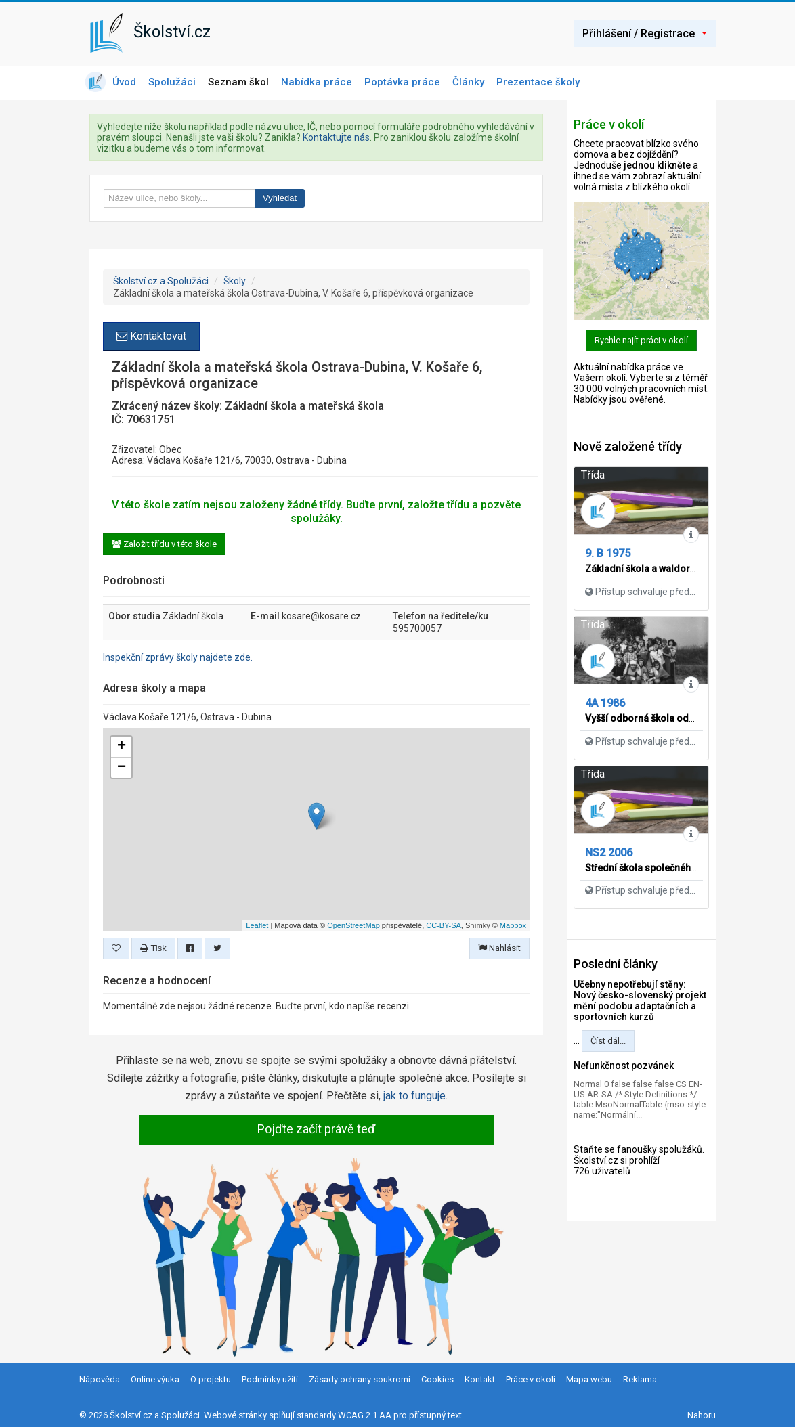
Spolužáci (172, 82)
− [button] (121, 768)
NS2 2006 (608, 852)
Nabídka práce (316, 82)
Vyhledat (280, 198)
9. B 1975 (607, 553)
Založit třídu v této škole (164, 544)
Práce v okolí (530, 1379)
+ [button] (121, 747)
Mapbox (513, 925)
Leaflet (257, 925)
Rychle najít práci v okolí (641, 340)
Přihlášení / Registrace (644, 33)
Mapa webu (589, 1379)
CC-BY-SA (443, 925)
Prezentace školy (538, 82)
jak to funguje (414, 1095)
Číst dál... (608, 1041)
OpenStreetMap (353, 925)
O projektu (210, 1379)
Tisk (153, 948)
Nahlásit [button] (499, 948)
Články (468, 82)
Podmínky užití (270, 1379)
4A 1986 (605, 703)
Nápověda (99, 1379)
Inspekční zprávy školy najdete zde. (178, 657)
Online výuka (155, 1379)
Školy (234, 281)
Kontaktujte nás (336, 137)
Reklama (640, 1379)
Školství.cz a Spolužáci (161, 281)
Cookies (437, 1379)
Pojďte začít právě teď (316, 1129)
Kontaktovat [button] (151, 336)
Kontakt (480, 1379)
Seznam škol (238, 82)
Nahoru (701, 1415)
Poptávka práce (402, 82)
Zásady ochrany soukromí (359, 1379)
